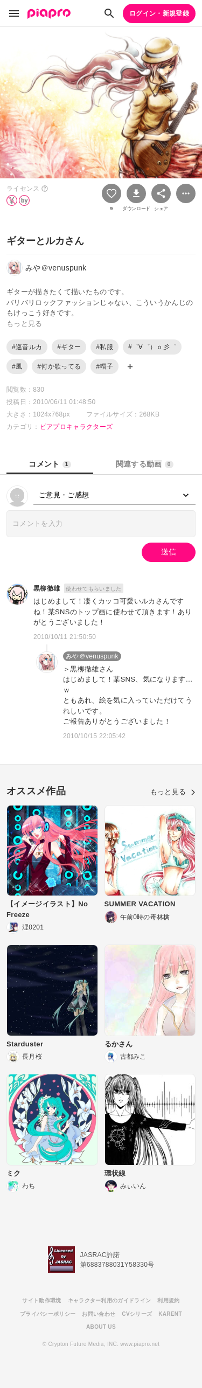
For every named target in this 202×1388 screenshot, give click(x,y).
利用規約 (168, 1300)
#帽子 (104, 366)
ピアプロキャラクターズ (76, 427)
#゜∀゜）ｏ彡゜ (152, 347)
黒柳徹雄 (46, 588)
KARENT (170, 1314)
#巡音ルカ (27, 347)
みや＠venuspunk (92, 656)
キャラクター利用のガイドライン (109, 1300)
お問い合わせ (98, 1314)
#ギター (69, 347)
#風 (17, 366)
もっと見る (173, 792)
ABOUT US (101, 1327)
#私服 (104, 347)
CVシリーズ (137, 1314)
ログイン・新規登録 (159, 13)
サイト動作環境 (41, 1300)
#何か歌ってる (59, 366)
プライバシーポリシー (47, 1314)
